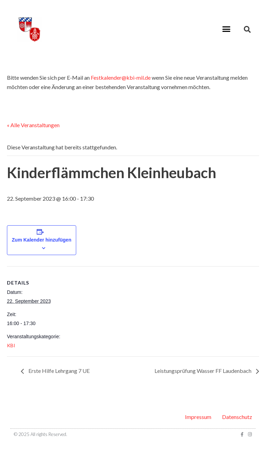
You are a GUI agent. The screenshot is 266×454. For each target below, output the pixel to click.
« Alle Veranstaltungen (33, 125)
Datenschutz (237, 416)
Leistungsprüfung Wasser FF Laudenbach (203, 370)
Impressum (198, 416)
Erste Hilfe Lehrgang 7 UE (58, 370)
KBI (11, 345)
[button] (226, 29)
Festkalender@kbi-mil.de (121, 77)
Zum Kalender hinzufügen (41, 240)
